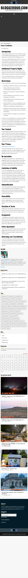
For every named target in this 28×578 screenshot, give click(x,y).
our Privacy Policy (11, 146)
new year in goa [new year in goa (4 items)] (14, 323)
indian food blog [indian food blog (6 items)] (13, 308)
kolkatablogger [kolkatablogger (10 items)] (13, 313)
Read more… (21, 509)
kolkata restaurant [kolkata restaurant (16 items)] (15, 318)
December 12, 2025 (7, 446)
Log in (3, 335)
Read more (3, 266)
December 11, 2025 (9, 470)
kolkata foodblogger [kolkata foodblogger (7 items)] (6, 318)
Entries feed (4, 337)
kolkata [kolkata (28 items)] (11, 311)
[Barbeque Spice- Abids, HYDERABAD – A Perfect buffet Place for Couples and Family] (14, 433)
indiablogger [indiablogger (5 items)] (20, 303)
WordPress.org (5, 342)
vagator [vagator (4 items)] (3, 328)
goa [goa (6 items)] (2, 303)
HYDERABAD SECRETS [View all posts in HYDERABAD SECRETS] (7, 489)
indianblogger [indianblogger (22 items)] (16, 306)
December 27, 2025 (7, 397)
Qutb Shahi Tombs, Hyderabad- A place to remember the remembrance (13, 288)
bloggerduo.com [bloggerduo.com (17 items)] (18, 296)
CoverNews (17, 534)
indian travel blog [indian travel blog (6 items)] (5, 311)
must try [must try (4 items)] (3, 323)
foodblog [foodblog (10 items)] (11, 301)
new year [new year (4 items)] (8, 323)
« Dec (2, 371)
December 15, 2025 (7, 421)
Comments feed (5, 340)
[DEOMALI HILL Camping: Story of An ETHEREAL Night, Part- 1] (14, 409)
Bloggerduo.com (14, 7)
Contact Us (3, 522)
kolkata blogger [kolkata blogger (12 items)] (5, 313)
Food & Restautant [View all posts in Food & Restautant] (7, 440)
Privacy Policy (4, 517)
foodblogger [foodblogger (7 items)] (23, 301)
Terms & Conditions (5, 519)
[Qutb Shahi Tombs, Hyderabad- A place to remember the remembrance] (14, 482)
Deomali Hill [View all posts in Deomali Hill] (6, 393)
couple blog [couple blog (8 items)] (13, 298)
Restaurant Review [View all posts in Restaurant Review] (18, 440)
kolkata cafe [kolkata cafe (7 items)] (20, 313)
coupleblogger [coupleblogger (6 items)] (4, 301)
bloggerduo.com (7, 260)
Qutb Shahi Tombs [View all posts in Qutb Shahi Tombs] (14, 489)
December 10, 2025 (7, 495)
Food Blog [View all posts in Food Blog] (12, 465)
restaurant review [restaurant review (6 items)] (22, 323)
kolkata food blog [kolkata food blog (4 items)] (14, 316)
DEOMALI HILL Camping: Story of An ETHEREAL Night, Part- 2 (14, 274)
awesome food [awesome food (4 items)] (4, 296)
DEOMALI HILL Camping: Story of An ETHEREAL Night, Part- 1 (14, 278)
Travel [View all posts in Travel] (13, 393)
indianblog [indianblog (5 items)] (10, 306)
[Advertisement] (11, 29)
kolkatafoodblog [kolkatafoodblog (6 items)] (5, 316)
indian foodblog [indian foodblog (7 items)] (5, 308)
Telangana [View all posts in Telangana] (19, 489)
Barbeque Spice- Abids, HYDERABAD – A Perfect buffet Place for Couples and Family (13, 282)
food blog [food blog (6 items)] (17, 301)
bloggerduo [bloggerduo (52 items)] (11, 296)
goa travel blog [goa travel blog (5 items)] (13, 303)
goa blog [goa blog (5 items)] (6, 303)
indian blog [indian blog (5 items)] (4, 306)
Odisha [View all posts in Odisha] (10, 393)
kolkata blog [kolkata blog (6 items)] (17, 311)
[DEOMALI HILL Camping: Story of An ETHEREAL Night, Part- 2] (14, 386)
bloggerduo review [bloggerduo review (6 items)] (5, 298)
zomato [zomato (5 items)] (8, 328)
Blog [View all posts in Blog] (2, 393)
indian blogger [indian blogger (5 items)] (23, 306)
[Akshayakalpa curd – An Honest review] (14, 458)
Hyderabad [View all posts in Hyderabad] (12, 440)
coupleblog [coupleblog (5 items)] (19, 298)
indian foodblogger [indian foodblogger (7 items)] (22, 308)
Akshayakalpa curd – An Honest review (10, 284)
